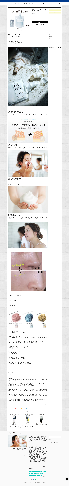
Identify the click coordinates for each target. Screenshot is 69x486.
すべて (11, 408)
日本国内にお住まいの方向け (40, 24)
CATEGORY (26, 3)
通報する (46, 404)
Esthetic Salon (52, 3)
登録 (59, 47)
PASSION (33, 3)
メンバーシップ (37, 3)
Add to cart (39, 22)
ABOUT (30, 3)
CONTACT (42, 3)
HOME (22, 3)
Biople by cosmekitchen (47, 3)
